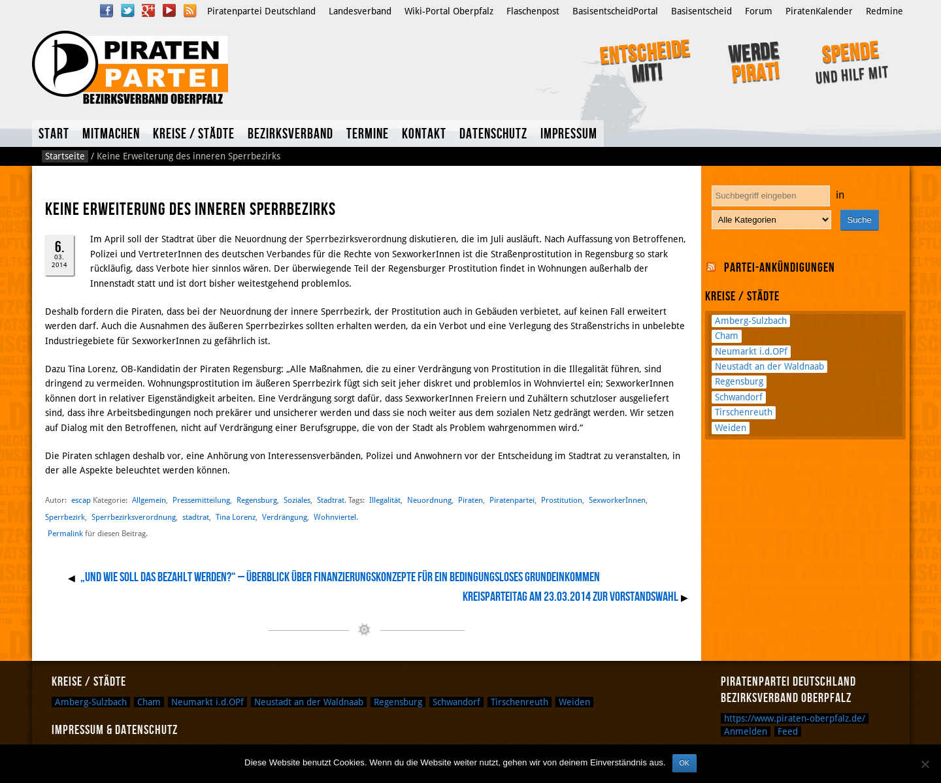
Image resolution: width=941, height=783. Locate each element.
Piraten (470, 500)
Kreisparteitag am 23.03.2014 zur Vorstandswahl (570, 597)
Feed (788, 731)
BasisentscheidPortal (615, 11)
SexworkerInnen (617, 500)
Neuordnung (429, 500)
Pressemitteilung (201, 500)
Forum (758, 11)
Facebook (106, 10)
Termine (367, 134)
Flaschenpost (532, 11)
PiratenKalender (819, 11)
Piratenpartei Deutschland (261, 11)
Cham (726, 335)
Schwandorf (739, 397)
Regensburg (257, 500)
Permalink (65, 533)
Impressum (568, 134)
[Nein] (924, 764)
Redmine (884, 11)
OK (684, 763)
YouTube (169, 10)
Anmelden (745, 731)
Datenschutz (493, 134)
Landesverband (360, 11)
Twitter (127, 10)
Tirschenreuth (743, 412)
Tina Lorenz (236, 517)
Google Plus (148, 10)
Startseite (65, 156)
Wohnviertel (335, 517)
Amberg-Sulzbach (751, 320)
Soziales (297, 500)
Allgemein (149, 500)
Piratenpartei (512, 500)
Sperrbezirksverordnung (133, 517)
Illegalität (385, 500)
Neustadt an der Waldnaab (769, 366)
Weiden (730, 428)
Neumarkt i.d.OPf (751, 351)
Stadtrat (330, 500)
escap (81, 500)
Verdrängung (284, 517)
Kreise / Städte (194, 134)
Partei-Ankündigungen (779, 268)
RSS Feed (190, 10)
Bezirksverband (290, 134)
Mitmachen (111, 134)
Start (54, 134)
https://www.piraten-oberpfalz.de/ (794, 718)
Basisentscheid (701, 11)
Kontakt (424, 134)
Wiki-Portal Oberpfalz (448, 11)
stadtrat (195, 517)
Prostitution (561, 500)
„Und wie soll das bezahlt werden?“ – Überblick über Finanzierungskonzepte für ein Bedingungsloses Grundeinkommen (340, 577)
